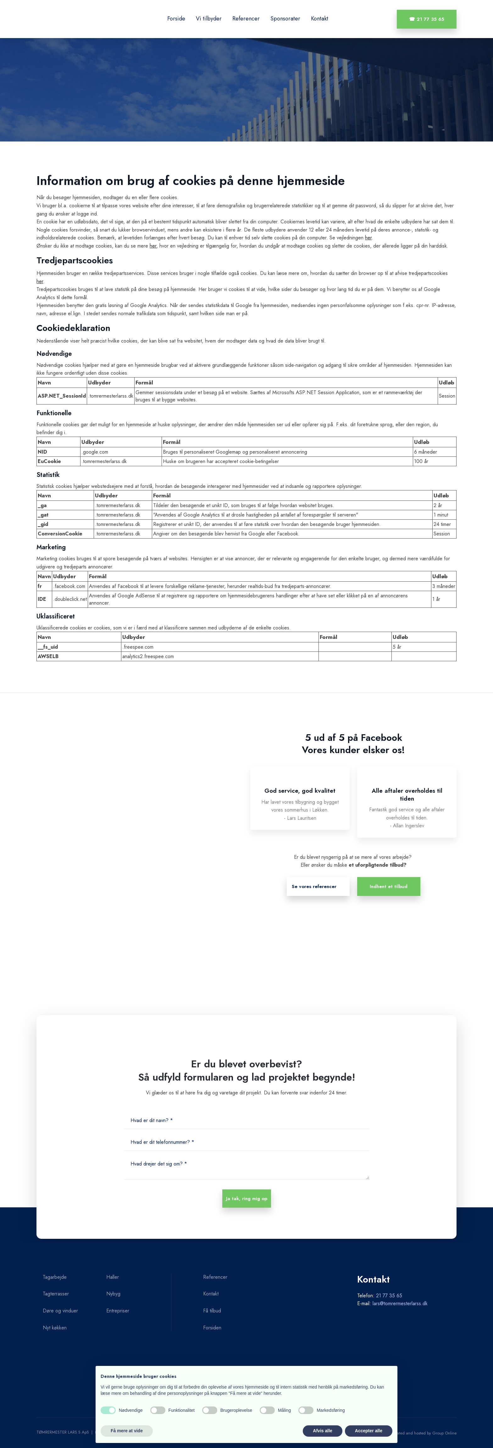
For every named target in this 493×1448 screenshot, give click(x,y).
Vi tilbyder (209, 18)
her (368, 237)
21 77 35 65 (389, 1295)
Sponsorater (285, 18)
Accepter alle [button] (368, 1430)
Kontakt (319, 18)
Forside (176, 18)
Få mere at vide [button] (127, 1430)
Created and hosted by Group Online (424, 1433)
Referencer (246, 18)
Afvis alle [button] (322, 1430)
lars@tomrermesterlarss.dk (400, 1303)
